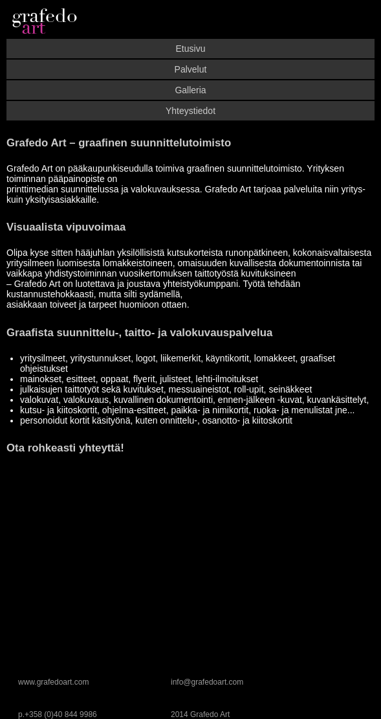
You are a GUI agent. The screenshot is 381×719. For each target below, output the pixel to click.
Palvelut (191, 69)
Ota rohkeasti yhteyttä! (65, 448)
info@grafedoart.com (207, 682)
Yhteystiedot (190, 111)
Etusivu (191, 48)
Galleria (190, 90)
